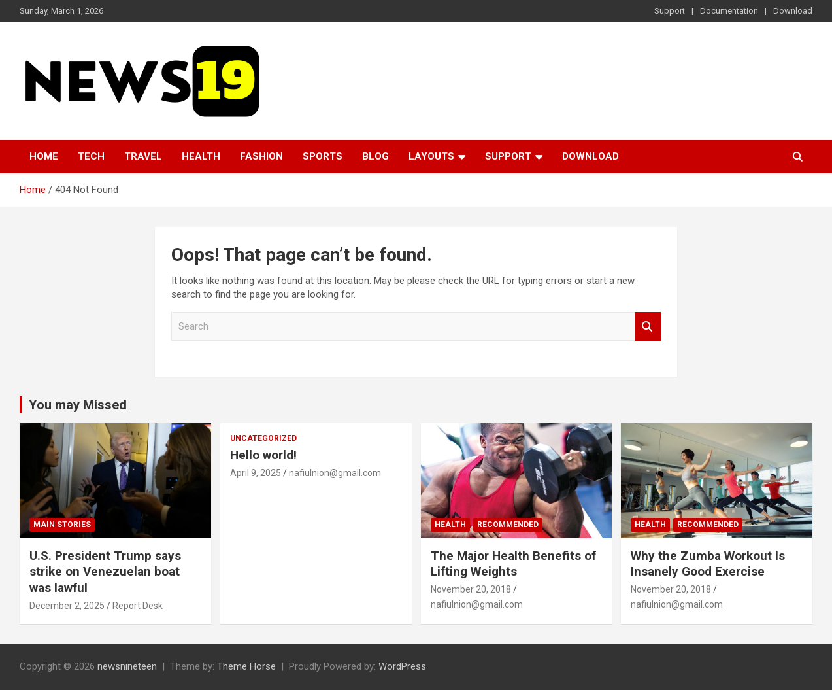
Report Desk (137, 605)
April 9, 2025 (255, 473)
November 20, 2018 (471, 589)
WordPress (402, 666)
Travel (143, 156)
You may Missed (78, 405)
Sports (322, 156)
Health (201, 156)
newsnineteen (127, 666)
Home (43, 156)
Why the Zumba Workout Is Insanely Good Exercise (708, 563)
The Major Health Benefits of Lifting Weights (513, 563)
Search (648, 326)
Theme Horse (246, 666)
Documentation (729, 11)
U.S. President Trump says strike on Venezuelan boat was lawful (105, 571)
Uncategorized (263, 438)
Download (792, 11)
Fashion (261, 156)
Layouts (431, 156)
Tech (91, 156)
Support (669, 11)
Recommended (508, 524)
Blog (375, 156)
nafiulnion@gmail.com (335, 473)
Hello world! (263, 454)
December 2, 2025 (67, 605)
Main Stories (62, 524)
